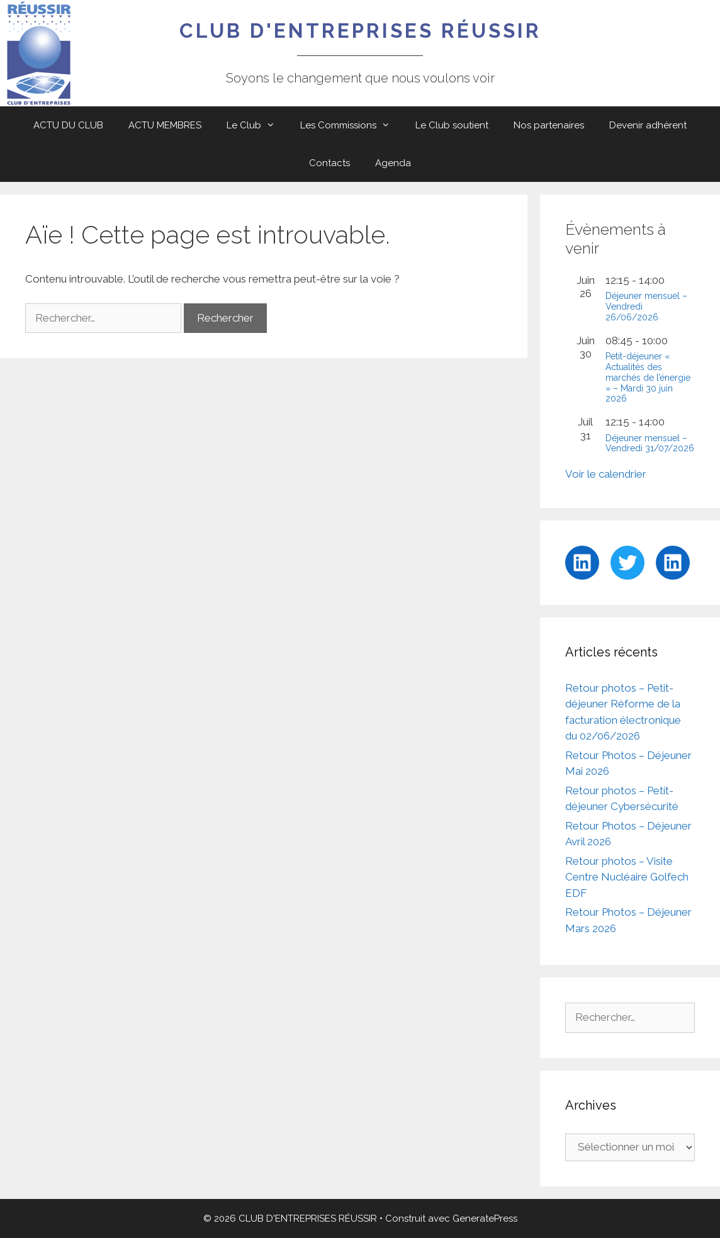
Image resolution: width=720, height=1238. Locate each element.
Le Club (257, 125)
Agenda (393, 163)
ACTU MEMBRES (164, 125)
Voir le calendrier (605, 474)
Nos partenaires (549, 125)
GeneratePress (485, 1218)
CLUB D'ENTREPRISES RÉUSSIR (360, 30)
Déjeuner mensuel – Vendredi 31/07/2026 (649, 443)
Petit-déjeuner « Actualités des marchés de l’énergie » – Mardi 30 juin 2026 (647, 377)
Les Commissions (351, 125)
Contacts (329, 163)
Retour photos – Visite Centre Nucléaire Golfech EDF (627, 877)
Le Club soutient (451, 125)
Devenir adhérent (648, 125)
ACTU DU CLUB (68, 125)
